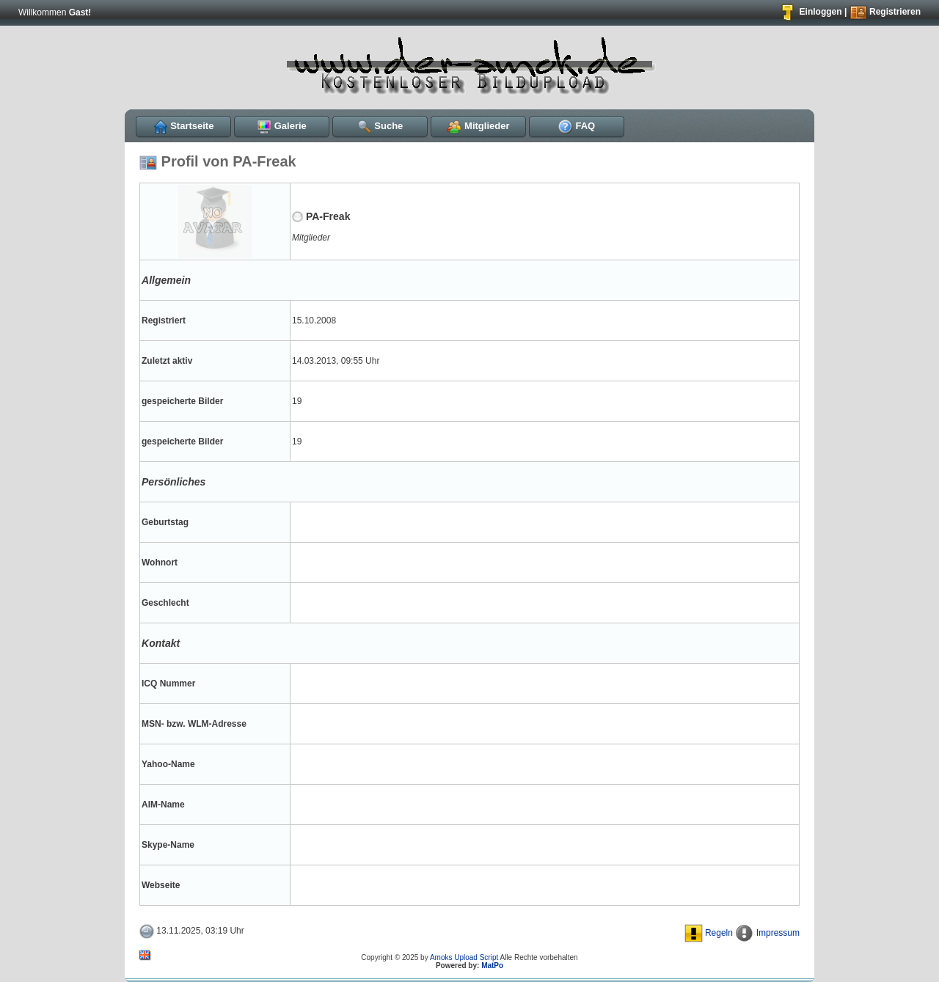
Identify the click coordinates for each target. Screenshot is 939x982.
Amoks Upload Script (464, 957)
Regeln (708, 933)
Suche (380, 125)
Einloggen (810, 12)
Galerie (282, 125)
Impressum (767, 933)
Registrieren (885, 12)
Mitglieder (478, 125)
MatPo (492, 965)
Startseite (183, 125)
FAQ (576, 125)
